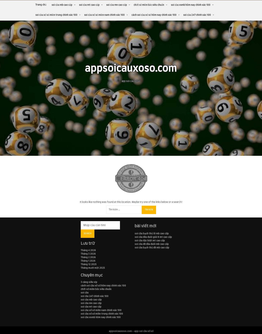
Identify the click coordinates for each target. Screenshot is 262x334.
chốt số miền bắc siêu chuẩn (149, 5)
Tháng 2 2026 (88, 257)
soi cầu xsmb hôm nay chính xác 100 (190, 5)
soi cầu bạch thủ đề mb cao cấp (152, 248)
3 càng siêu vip (89, 282)
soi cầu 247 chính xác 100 (197, 15)
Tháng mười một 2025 (93, 268)
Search (87, 233)
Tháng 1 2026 (88, 261)
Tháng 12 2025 (89, 264)
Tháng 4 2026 (88, 250)
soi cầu (85, 293)
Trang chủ (40, 5)
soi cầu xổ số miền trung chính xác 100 (56, 15)
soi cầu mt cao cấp (89, 5)
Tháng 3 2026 (88, 254)
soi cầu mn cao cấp (116, 5)
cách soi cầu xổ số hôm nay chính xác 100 (154, 15)
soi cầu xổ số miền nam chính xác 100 (104, 15)
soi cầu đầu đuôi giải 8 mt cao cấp (153, 237)
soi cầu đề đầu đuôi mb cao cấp (152, 244)
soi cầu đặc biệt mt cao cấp (150, 241)
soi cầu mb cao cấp (62, 5)
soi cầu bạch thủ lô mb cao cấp (152, 233)
